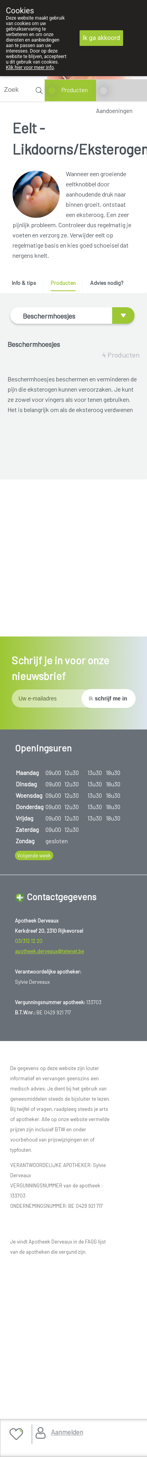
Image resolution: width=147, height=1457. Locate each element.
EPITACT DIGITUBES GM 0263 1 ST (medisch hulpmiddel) (74, 539)
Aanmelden (67, 1432)
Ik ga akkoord (101, 38)
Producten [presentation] (63, 282)
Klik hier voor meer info (30, 67)
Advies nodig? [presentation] (106, 282)
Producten (75, 89)
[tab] (27, 284)
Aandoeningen (114, 110)
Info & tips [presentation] (24, 282)
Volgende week (34, 1040)
